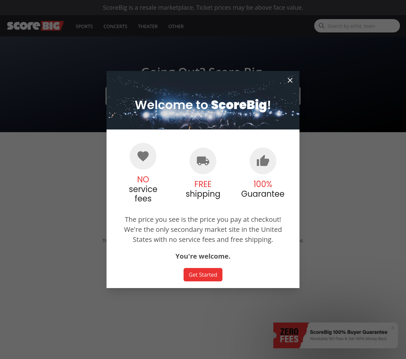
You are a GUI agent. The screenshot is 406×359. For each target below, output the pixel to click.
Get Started (203, 274)
